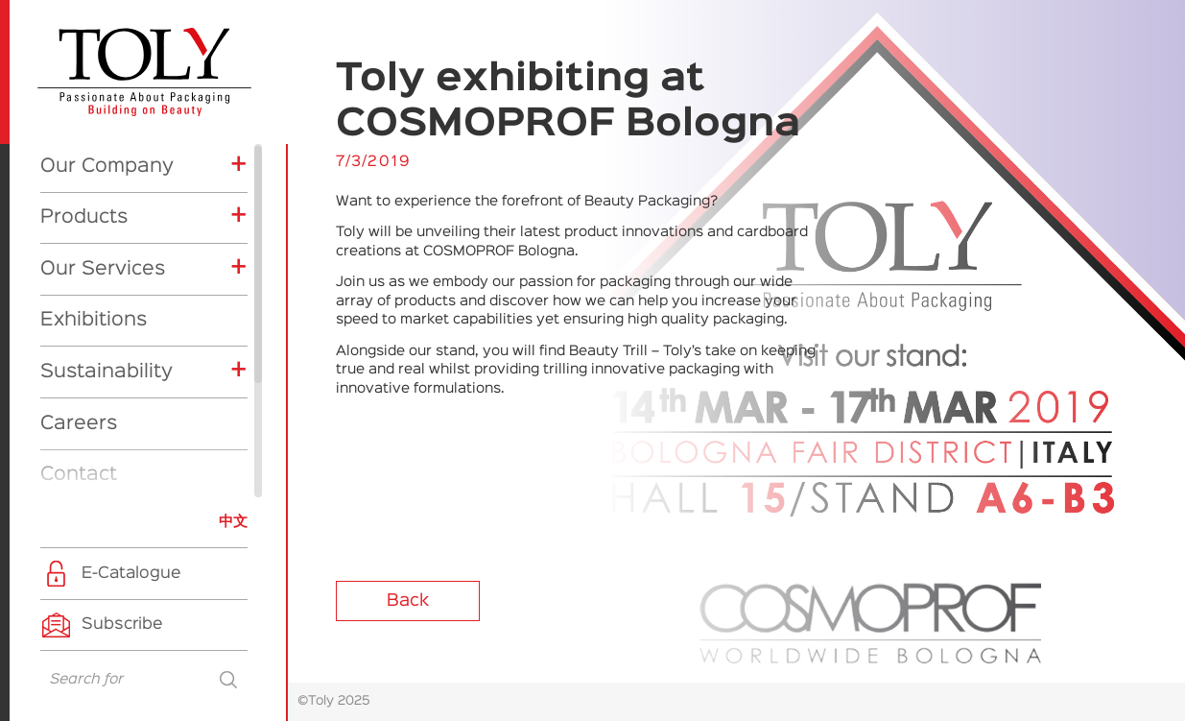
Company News (123, 425)
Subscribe (122, 624)
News (66, 356)
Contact (78, 304)
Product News (118, 454)
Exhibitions (93, 149)
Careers (78, 253)
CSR (81, 483)
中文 (233, 522)
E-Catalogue (131, 573)
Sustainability (106, 201)
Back (408, 601)
